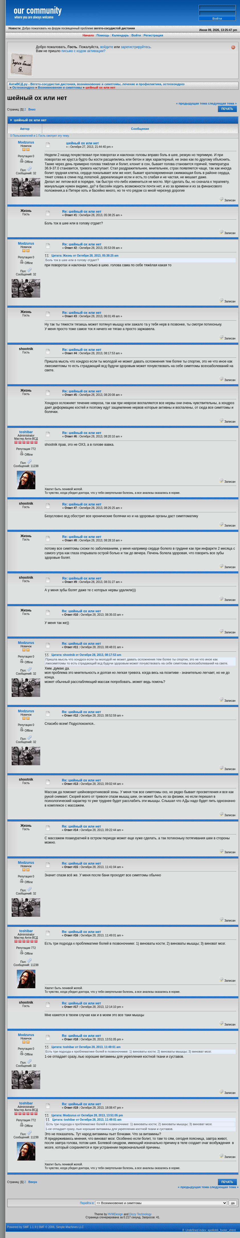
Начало (88, 35)
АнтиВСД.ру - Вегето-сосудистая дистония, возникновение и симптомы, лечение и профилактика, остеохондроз (96, 84)
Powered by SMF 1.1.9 (21, 1227)
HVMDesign (115, 1214)
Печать (227, 109)
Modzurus (26, 142)
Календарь (120, 35)
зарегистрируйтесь (136, 47)
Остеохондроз (23, 87)
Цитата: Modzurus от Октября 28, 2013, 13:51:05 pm (87, 1115)
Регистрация (153, 35)
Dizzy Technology (140, 1214)
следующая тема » (222, 103)
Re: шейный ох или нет (81, 212)
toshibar (26, 432)
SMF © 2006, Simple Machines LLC (61, 1227)
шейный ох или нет (100, 87)
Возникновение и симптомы (60, 87)
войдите (106, 47)
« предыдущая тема (191, 103)
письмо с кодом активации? (83, 51)
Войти (136, 35)
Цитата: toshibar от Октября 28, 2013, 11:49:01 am (86, 1047)
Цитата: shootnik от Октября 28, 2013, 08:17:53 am (86, 654)
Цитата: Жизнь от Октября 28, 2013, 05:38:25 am (85, 255)
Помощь (103, 35)
